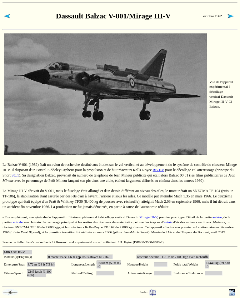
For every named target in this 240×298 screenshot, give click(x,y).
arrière (217, 217)
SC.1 (15, 175)
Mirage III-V (148, 217)
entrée (168, 222)
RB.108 (158, 170)
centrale (17, 222)
